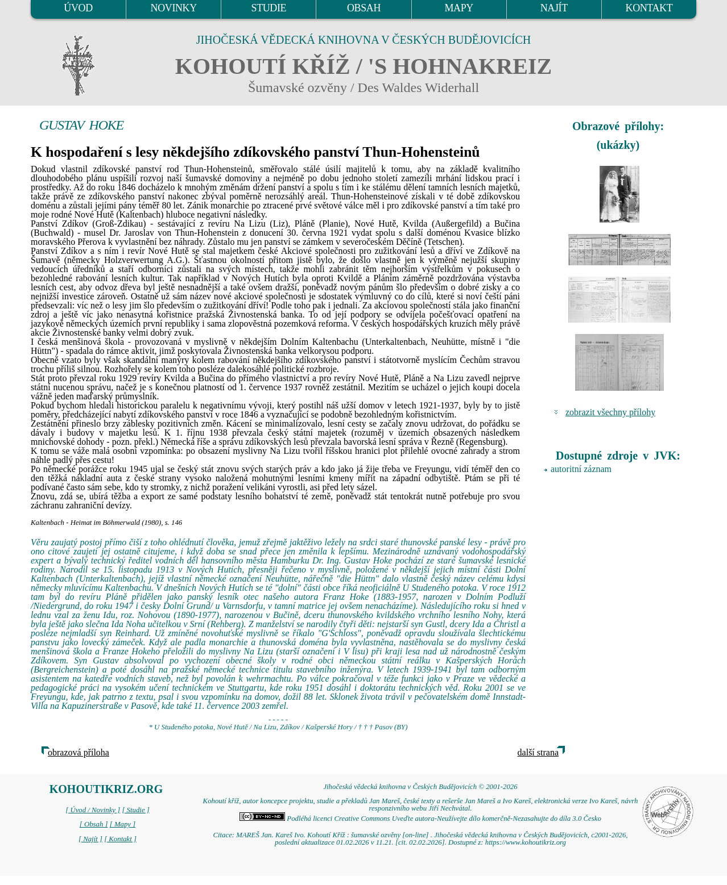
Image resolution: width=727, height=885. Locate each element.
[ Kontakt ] (120, 839)
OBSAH (364, 8)
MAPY (458, 8)
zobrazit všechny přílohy (610, 412)
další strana (538, 752)
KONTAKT (649, 8)
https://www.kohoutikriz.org (525, 842)
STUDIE (269, 8)
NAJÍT (554, 8)
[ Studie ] (135, 810)
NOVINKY (174, 8)
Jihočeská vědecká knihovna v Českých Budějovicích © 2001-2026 (420, 787)
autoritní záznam (581, 469)
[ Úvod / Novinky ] (92, 810)
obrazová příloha (78, 752)
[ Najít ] (90, 839)
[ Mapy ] (123, 824)
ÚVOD (78, 8)
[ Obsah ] (94, 824)
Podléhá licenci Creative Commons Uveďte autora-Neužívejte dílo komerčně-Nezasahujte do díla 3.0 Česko (420, 819)
